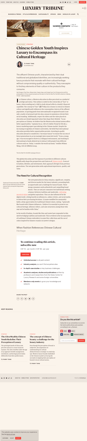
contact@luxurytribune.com (49, 378)
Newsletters (30, 2)
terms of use (11, 434)
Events (3, 2)
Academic (22, 2)
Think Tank (9, 2)
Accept (18, 438)
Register (81, 340)
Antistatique (82, 378)
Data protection (35, 378)
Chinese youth (57, 161)
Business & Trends (14, 14)
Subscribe (82, 2)
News (59, 14)
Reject (12, 438)
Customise (5, 438)
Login (75, 2)
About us (16, 2)
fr (82, 8)
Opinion (53, 14)
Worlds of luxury (69, 14)
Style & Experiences (30, 14)
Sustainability (44, 14)
